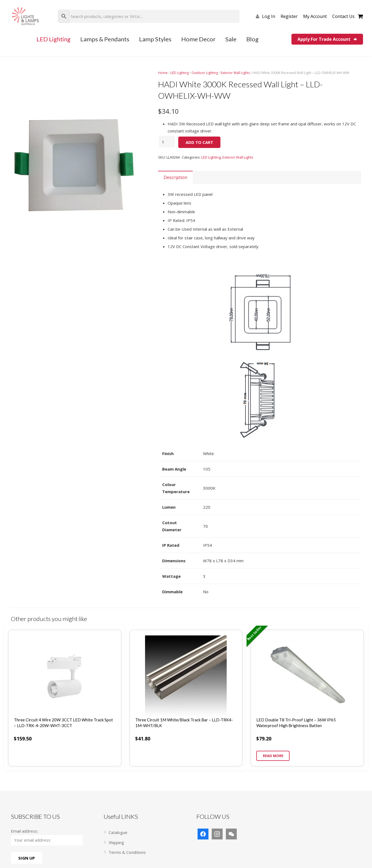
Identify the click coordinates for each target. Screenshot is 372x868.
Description (175, 177)
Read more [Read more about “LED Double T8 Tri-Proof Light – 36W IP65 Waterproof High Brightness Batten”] (273, 755)
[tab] (175, 177)
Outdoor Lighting (205, 72)
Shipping (116, 842)
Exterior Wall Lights (235, 72)
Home (163, 72)
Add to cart (199, 142)
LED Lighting (179, 72)
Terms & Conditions (127, 852)
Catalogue (118, 832)
